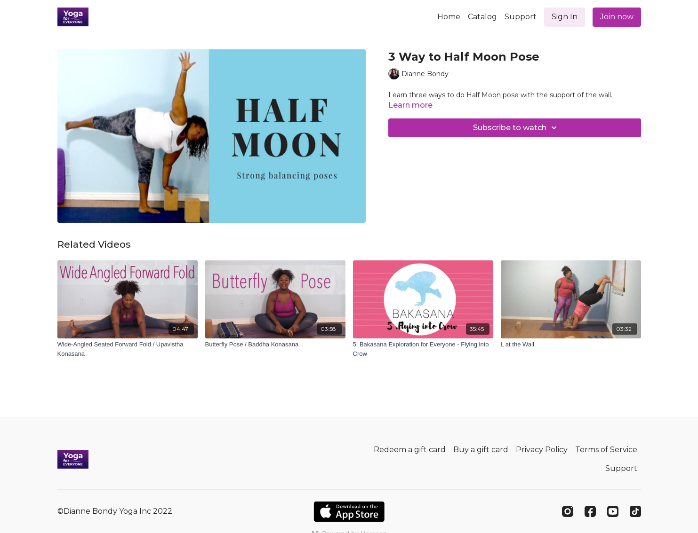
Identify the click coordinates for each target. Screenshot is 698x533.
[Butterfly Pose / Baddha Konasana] (275, 344)
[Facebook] (590, 511)
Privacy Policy (542, 449)
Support (521, 16)
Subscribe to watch (516, 127)
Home (448, 16)
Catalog (482, 16)
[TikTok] (635, 511)
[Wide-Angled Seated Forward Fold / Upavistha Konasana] (127, 349)
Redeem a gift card (410, 449)
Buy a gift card (480, 449)
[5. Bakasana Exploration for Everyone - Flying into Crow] (423, 349)
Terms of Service (606, 449)
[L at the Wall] (571, 344)
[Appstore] (349, 511)
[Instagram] (567, 511)
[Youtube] (612, 511)
